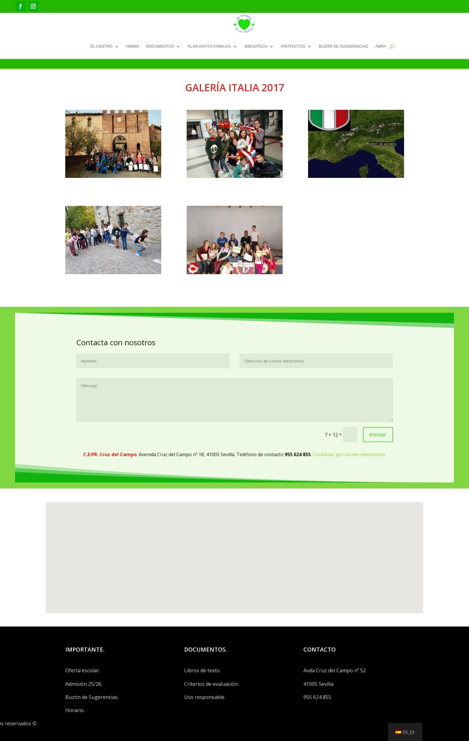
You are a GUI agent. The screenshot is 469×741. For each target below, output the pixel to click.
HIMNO (132, 46)
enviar (320, 419)
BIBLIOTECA (255, 46)
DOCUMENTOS (160, 46)
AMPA (380, 46)
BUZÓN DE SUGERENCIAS (343, 46)
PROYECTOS (293, 46)
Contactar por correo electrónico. (302, 431)
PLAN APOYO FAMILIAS (209, 46)
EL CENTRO (101, 46)
